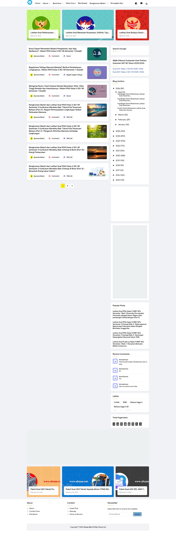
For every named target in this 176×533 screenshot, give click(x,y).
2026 (118, 88)
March (121, 115)
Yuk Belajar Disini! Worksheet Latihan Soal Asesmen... (131, 95)
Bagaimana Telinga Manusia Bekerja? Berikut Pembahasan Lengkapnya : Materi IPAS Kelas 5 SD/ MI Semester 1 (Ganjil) (56, 68)
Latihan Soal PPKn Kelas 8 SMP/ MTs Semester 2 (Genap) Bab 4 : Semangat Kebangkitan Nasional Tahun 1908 (128, 335)
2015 (118, 180)
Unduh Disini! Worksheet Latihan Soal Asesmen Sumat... (131, 109)
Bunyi (68, 56)
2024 (118, 136)
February (122, 119)
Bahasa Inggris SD (121, 407)
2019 (118, 160)
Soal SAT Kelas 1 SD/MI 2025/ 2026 (128, 69)
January (122, 124)
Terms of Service (76, 514)
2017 (118, 170)
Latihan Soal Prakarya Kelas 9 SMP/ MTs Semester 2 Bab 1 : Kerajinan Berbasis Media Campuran (128, 344)
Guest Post (74, 508)
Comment (55, 56)
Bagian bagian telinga (74, 75)
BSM (125, 402)
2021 (118, 150)
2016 (118, 175)
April (120, 92)
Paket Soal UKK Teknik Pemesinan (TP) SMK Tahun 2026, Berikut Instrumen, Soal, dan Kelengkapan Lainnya (44, 490)
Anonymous (123, 360)
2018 (118, 165)
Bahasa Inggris (136, 402)
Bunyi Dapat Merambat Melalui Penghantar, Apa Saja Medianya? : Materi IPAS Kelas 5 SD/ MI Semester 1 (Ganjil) (55, 49)
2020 (118, 155)
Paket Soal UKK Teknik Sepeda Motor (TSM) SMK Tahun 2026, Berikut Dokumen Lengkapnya (89, 490)
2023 (118, 141)
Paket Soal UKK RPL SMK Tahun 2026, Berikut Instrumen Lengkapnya (133, 490)
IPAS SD (69, 117)
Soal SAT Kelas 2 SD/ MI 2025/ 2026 (128, 72)
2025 (118, 131)
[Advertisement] (130, 261)
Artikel (116, 402)
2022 (118, 146)
